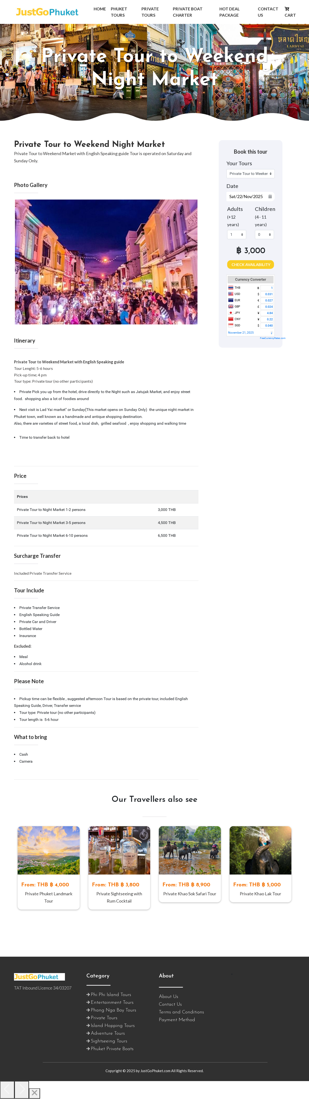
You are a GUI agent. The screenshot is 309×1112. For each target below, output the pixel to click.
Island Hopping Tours (113, 1039)
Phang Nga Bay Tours (113, 1023)
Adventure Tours (108, 1046)
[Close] (34, 1107)
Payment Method (177, 1033)
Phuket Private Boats (112, 1062)
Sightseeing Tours (109, 1054)
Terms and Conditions (181, 1025)
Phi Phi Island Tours (111, 1008)
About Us (168, 1010)
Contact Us (170, 1017)
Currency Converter (250, 279)
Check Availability (251, 264)
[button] (100, 9)
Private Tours (104, 1031)
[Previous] (7, 1103)
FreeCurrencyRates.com (273, 338)
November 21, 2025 (241, 332)
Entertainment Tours (112, 1015)
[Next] (21, 1103)
